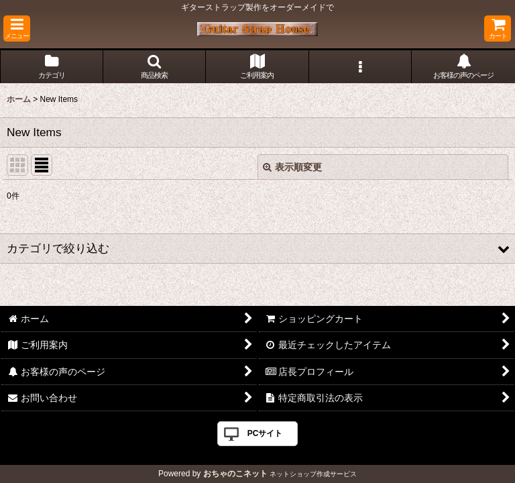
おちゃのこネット (235, 473)
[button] (16, 28)
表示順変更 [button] (292, 167)
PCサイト (265, 433)
